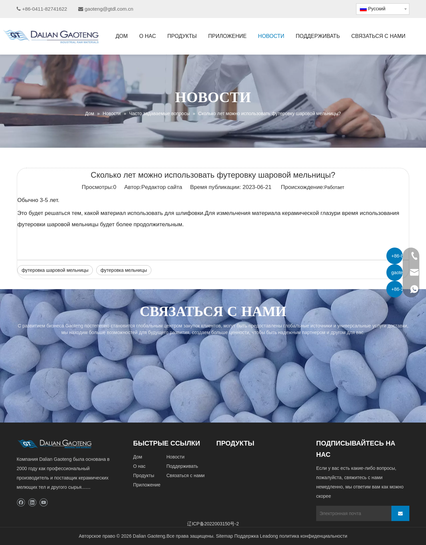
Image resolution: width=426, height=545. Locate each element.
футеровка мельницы (124, 270)
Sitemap (224, 536)
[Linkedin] (32, 502)
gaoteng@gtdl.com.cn (109, 9)
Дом (137, 456)
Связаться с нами (185, 475)
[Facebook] (21, 502)
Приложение (146, 484)
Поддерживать (182, 466)
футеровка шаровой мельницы (55, 270)
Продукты (143, 475)
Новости (175, 456)
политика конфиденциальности (313, 536)
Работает (334, 187)
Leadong (269, 536)
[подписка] (400, 513)
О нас (139, 466)
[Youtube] (43, 502)
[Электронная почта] (352, 513)
